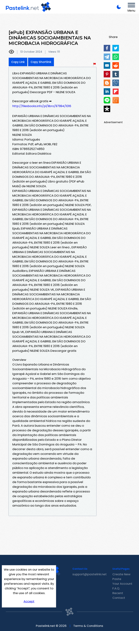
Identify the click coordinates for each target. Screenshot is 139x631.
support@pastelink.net (89, 574)
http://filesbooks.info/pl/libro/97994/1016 (41, 106)
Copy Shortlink (41, 62)
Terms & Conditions (88, 626)
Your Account (122, 583)
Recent (117, 593)
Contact (118, 598)
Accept (29, 601)
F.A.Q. (116, 588)
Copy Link (18, 62)
